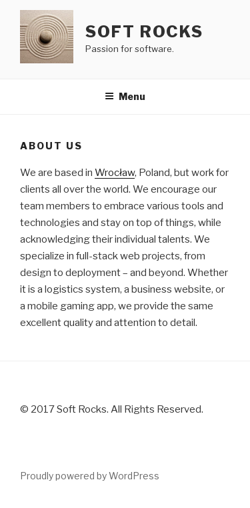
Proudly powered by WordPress (89, 475)
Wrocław (115, 173)
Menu (125, 96)
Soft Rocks (144, 31)
